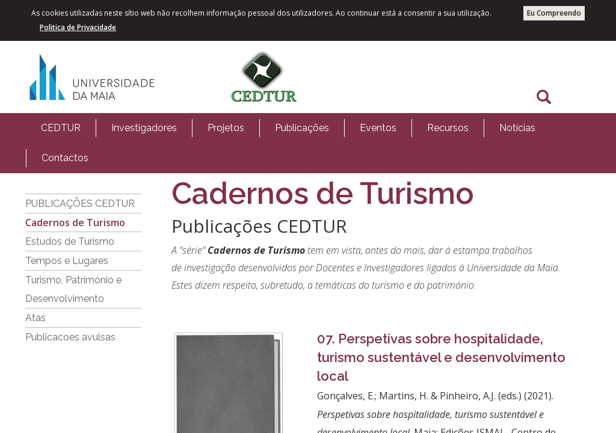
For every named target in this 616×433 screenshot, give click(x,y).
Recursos (448, 128)
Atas (35, 318)
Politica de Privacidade (78, 27)
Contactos (65, 158)
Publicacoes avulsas (70, 337)
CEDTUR (61, 128)
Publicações (302, 128)
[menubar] (308, 143)
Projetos (226, 128)
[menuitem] (61, 128)
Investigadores (144, 128)
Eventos (378, 128)
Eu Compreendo (554, 13)
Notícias (517, 128)
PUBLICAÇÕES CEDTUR (80, 203)
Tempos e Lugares (66, 260)
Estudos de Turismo (69, 241)
